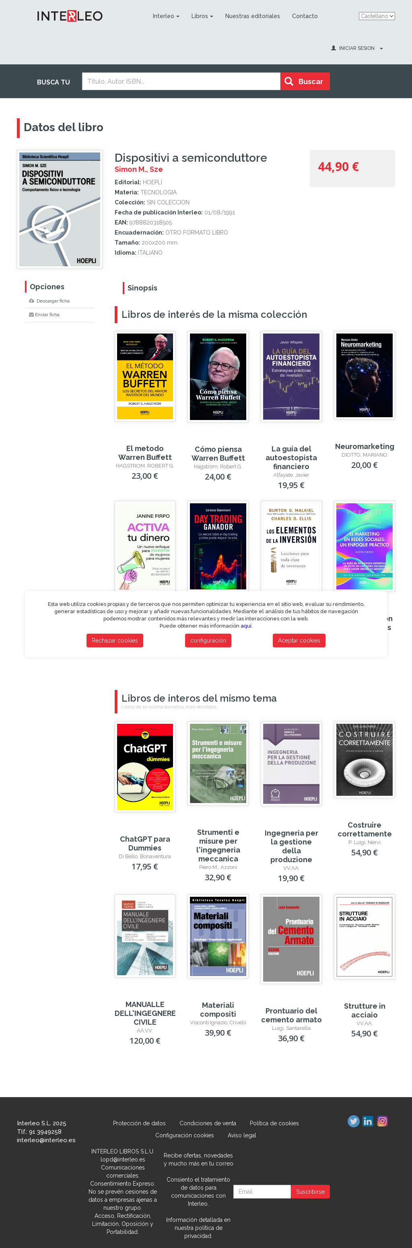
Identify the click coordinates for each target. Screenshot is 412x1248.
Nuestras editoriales (252, 16)
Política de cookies (274, 1123)
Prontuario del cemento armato (291, 1015)
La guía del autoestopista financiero (291, 458)
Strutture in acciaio (364, 1010)
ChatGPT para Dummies (145, 843)
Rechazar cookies (115, 640)
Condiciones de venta (207, 1123)
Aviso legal (242, 1135)
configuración (208, 640)
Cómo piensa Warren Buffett (218, 453)
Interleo (166, 16)
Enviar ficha (44, 314)
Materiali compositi (218, 1009)
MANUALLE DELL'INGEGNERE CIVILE (145, 1013)
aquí (246, 626)
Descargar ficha (49, 301)
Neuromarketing (364, 446)
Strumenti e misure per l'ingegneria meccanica (218, 845)
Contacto (305, 16)
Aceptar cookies (299, 640)
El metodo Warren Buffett (145, 452)
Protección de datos (139, 1123)
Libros (202, 16)
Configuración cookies (184, 1135)
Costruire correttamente (365, 829)
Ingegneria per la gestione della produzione (291, 846)
